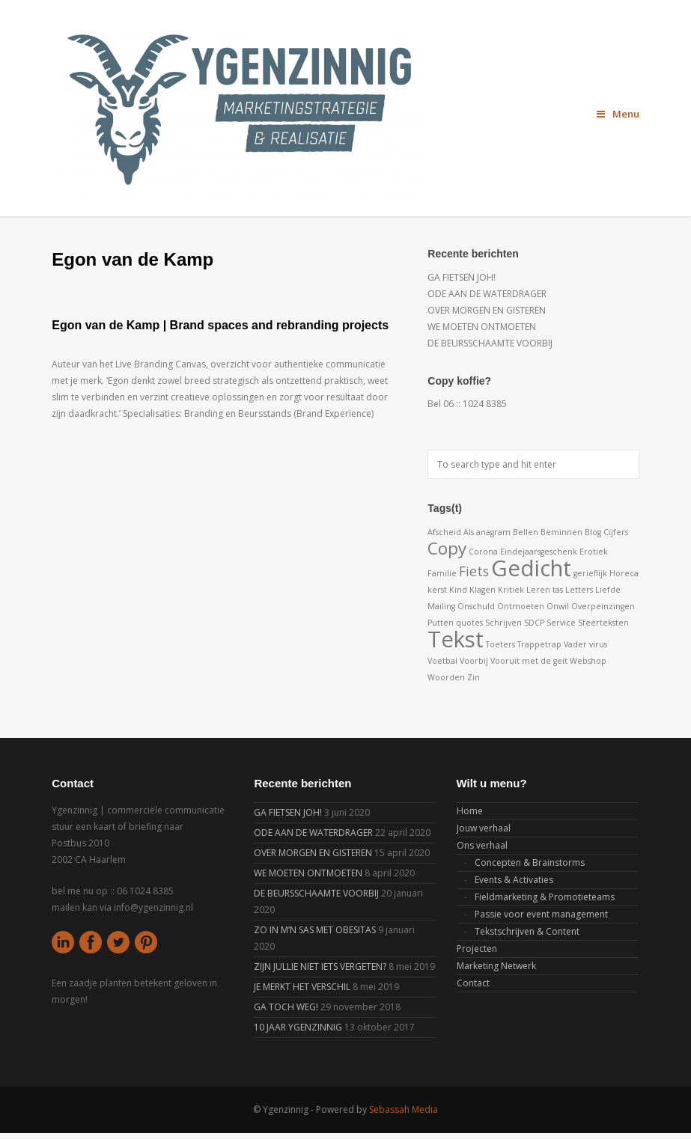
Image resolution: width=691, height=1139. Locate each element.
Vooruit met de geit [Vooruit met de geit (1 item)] (528, 661)
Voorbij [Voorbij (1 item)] (474, 661)
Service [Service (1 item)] (561, 622)
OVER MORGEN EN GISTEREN (486, 310)
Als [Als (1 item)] (468, 532)
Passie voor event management (541, 914)
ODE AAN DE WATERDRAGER (487, 293)
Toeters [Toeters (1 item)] (500, 644)
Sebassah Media (403, 1109)
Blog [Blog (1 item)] (593, 532)
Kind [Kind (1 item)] (458, 589)
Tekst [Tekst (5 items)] (455, 639)
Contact (473, 983)
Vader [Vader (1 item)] (575, 644)
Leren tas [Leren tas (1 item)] (544, 589)
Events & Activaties (514, 879)
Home (470, 810)
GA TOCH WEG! (286, 1007)
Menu (618, 113)
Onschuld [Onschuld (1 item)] (476, 606)
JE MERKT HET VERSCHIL (302, 986)
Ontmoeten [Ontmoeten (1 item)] (520, 606)
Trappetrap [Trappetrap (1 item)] (539, 644)
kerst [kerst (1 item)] (437, 589)
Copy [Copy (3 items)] (446, 548)
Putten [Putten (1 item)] (440, 622)
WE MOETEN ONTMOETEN (481, 326)
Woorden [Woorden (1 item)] (446, 677)
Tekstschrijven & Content (527, 931)
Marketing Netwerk (496, 965)
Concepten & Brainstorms (530, 862)
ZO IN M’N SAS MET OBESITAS (315, 929)
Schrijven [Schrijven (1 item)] (503, 622)
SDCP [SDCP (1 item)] (534, 622)
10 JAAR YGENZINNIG (298, 1027)
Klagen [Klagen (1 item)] (482, 589)
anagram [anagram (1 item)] (493, 532)
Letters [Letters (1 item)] (579, 589)
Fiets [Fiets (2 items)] (474, 571)
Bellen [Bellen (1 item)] (525, 532)
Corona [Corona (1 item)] (483, 551)
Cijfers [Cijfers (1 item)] (615, 532)
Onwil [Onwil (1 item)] (558, 606)
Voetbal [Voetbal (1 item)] (442, 661)
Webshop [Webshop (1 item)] (588, 661)
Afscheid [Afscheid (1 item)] (444, 532)
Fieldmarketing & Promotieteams (545, 897)
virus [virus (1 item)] (598, 644)
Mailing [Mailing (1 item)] (441, 606)
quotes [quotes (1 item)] (469, 622)
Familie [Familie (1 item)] (442, 573)
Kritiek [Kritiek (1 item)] (511, 589)
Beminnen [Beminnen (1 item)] (561, 532)
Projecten (477, 948)
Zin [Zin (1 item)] (473, 677)
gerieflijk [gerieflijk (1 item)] (590, 573)
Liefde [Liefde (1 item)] (608, 589)
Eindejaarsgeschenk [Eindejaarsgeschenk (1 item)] (538, 551)
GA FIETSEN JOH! (461, 277)
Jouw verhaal (484, 828)
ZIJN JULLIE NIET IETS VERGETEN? (320, 966)
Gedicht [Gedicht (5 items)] (531, 568)
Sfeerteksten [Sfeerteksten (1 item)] (603, 622)
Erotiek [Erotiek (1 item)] (593, 551)
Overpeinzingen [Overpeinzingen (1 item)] (603, 606)
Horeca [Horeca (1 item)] (624, 573)
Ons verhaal (482, 845)
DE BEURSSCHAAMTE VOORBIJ (490, 343)
